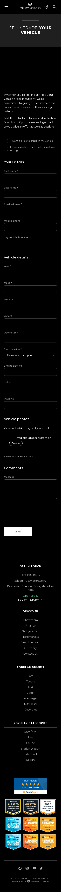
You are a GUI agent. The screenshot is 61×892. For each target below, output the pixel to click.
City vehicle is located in (18, 237)
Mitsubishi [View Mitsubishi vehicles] (30, 704)
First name (11, 171)
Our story (30, 648)
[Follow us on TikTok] (41, 869)
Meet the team (30, 642)
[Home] (30, 5)
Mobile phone (12, 220)
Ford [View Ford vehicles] (30, 676)
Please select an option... (21, 355)
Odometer (11, 332)
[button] (46, 6)
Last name (11, 187)
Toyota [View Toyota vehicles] (30, 681)
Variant (8, 316)
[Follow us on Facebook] (20, 869)
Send (17, 531)
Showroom (30, 620)
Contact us (30, 653)
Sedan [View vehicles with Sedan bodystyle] (30, 759)
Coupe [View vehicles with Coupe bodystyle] (30, 743)
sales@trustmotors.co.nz (30, 580)
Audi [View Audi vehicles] (30, 687)
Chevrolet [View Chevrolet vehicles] (30, 709)
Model (8, 299)
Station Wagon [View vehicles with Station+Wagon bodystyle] (30, 748)
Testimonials (31, 636)
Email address (13, 204)
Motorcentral (38, 881)
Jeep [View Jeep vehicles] (30, 692)
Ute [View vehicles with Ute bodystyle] (30, 737)
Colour (8, 382)
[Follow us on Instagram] (27, 869)
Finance (30, 625)
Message (9, 477)
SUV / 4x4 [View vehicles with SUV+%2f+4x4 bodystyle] (30, 731)
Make (8, 282)
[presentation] (28, 513)
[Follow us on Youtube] (34, 869)
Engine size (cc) (13, 365)
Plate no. (9, 398)
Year (7, 266)
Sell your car (30, 631)
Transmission (12, 349)
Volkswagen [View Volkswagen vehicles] (30, 698)
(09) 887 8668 (30, 575)
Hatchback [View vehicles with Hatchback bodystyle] (30, 754)
